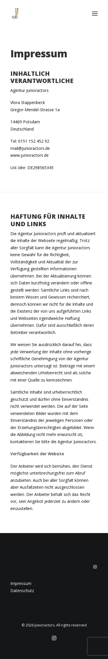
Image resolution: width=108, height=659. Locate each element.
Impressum (20, 583)
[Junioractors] (15, 13)
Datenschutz (22, 590)
